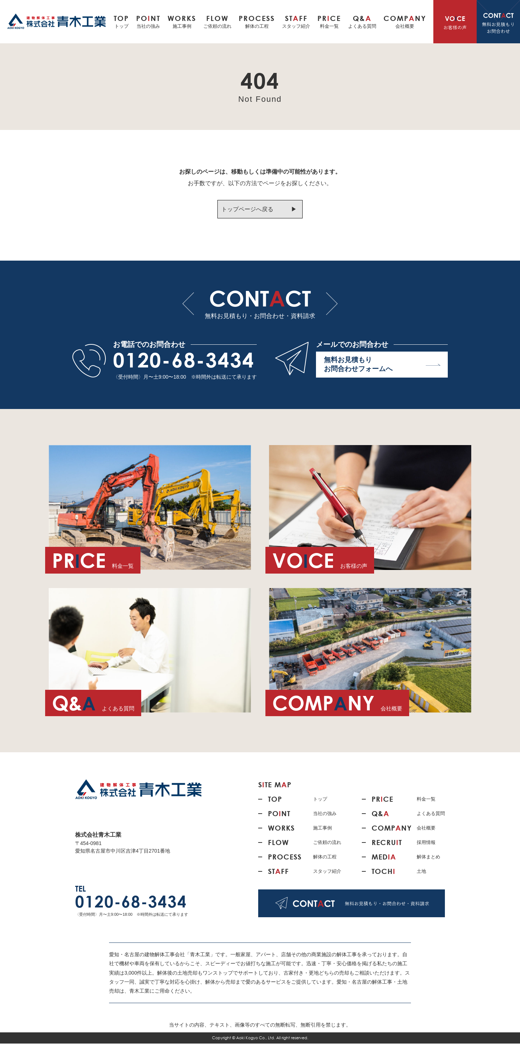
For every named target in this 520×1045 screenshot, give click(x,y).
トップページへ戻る (247, 209)
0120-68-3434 (184, 361)
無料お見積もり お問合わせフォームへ (382, 366)
